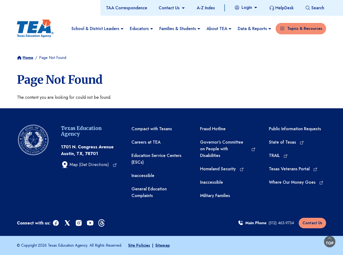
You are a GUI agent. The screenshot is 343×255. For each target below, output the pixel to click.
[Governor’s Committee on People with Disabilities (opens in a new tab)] (227, 149)
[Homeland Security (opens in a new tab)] (222, 169)
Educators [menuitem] (142, 29)
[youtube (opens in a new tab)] (90, 223)
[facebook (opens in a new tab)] (56, 223)
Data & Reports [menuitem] (255, 29)
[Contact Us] (172, 7)
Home (28, 57)
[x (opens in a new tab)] (67, 223)
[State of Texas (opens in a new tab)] (286, 142)
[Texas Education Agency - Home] (35, 29)
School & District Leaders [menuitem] (97, 29)
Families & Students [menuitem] (180, 29)
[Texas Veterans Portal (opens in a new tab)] (293, 169)
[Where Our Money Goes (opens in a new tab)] (296, 182)
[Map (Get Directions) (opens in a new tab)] (89, 164)
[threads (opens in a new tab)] (102, 223)
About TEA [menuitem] (219, 29)
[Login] (246, 7)
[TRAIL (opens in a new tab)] (278, 155)
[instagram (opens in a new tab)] (79, 223)
